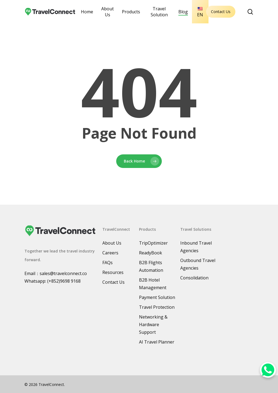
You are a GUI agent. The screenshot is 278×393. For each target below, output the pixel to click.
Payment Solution (157, 297)
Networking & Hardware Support (153, 324)
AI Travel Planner (156, 342)
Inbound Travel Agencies (196, 247)
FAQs (107, 263)
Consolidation (194, 278)
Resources (113, 272)
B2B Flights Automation (151, 266)
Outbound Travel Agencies (197, 264)
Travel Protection (157, 307)
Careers (110, 253)
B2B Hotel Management (152, 284)
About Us (111, 243)
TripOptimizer (153, 243)
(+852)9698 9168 (64, 281)
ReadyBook (150, 253)
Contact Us (220, 11)
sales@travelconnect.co (63, 273)
